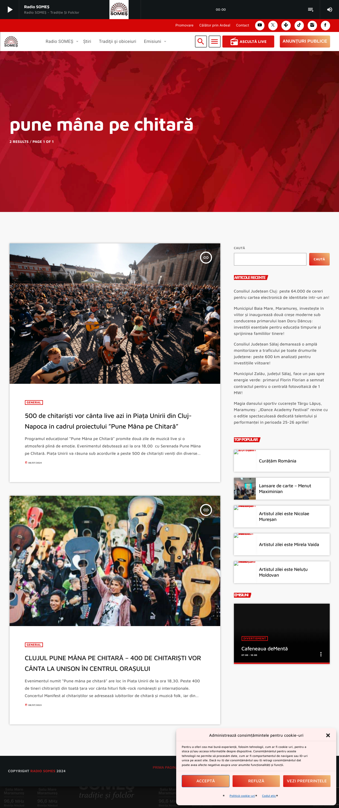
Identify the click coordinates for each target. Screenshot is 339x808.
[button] (328, 735)
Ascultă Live (248, 41)
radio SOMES (42, 792)
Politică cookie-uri (242, 796)
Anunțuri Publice (305, 41)
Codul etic (269, 796)
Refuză (256, 781)
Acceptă (205, 781)
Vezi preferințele (307, 781)
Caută (239, 248)
